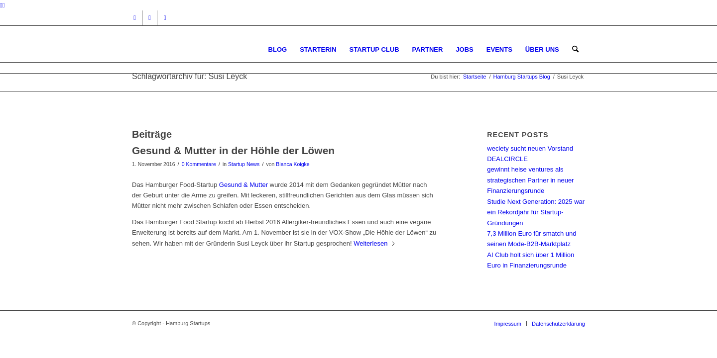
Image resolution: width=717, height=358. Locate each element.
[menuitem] (278, 49)
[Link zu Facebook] (149, 17)
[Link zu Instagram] (134, 17)
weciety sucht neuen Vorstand (530, 148)
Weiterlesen (374, 243)
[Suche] (575, 49)
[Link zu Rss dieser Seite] (164, 17)
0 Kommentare (199, 164)
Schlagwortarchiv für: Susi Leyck (189, 76)
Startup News (243, 164)
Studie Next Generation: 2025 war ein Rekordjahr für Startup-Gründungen (536, 212)
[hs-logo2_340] (206, 49)
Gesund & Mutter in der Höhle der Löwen (233, 150)
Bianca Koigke (292, 164)
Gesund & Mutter (243, 184)
